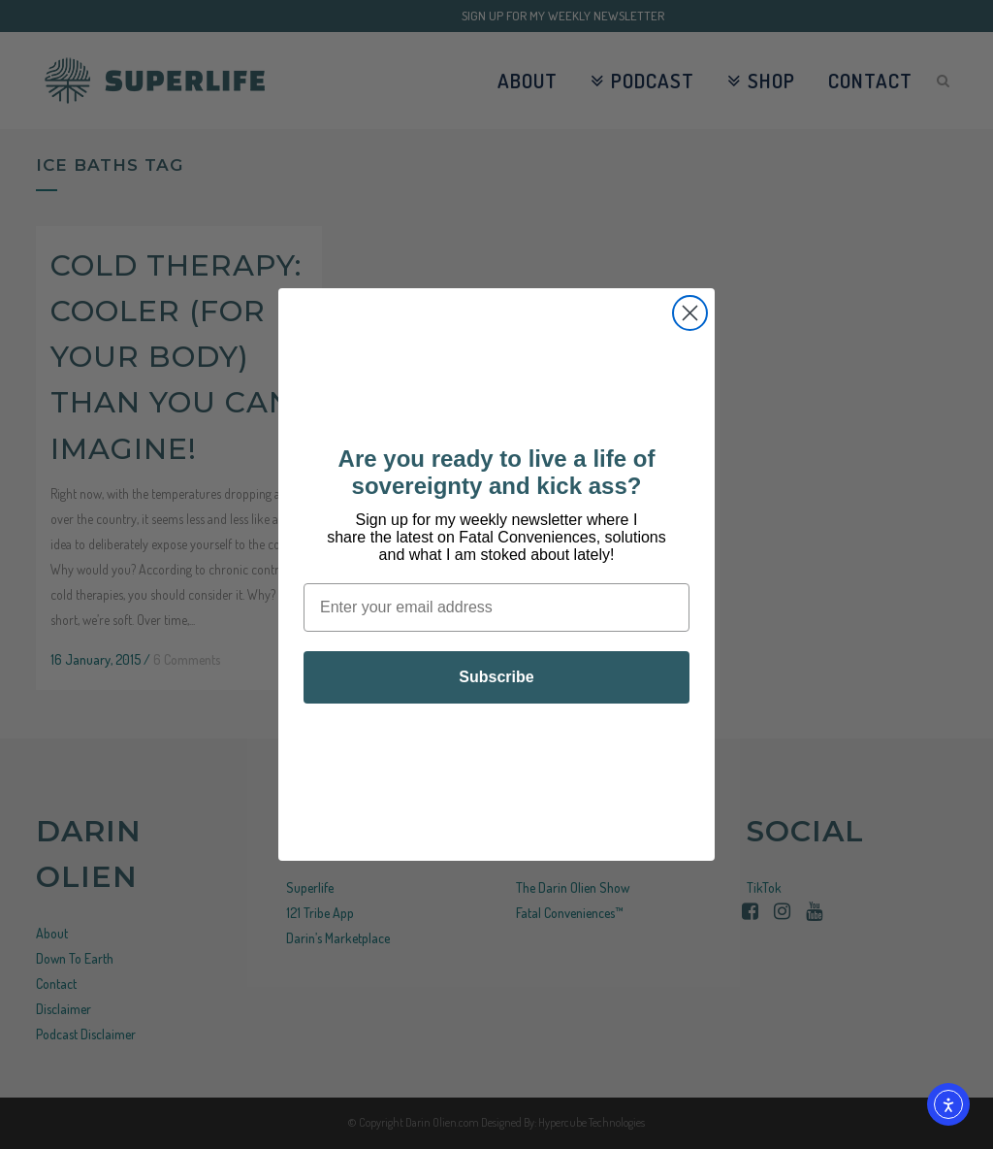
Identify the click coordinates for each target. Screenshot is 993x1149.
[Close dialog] (690, 313)
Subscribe (496, 677)
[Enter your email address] (496, 607)
